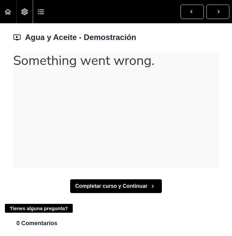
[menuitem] (24, 11)
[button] (8, 11)
